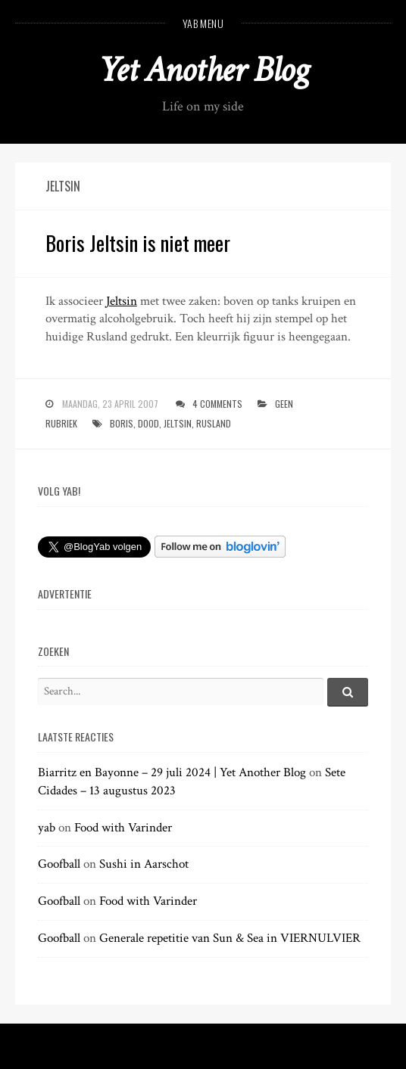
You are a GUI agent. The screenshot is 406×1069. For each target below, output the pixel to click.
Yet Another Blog (203, 70)
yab (46, 827)
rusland (213, 423)
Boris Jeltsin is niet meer (137, 243)
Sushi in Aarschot (144, 864)
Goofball (59, 864)
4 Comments (217, 403)
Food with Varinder (123, 827)
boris (121, 423)
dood (148, 423)
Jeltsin (121, 301)
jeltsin (178, 423)
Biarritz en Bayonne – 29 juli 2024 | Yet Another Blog (172, 772)
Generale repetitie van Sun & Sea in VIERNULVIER (230, 938)
